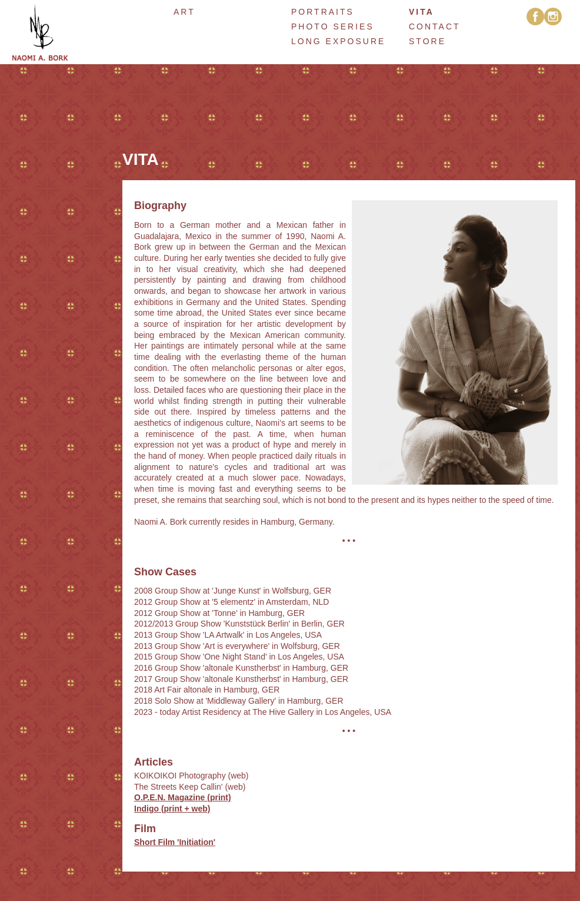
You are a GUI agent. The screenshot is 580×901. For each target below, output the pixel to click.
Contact (435, 26)
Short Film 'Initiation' (174, 842)
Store (427, 41)
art (184, 11)
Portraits (322, 11)
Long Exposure (338, 41)
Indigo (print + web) (172, 808)
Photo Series (332, 26)
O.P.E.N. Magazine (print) (182, 797)
